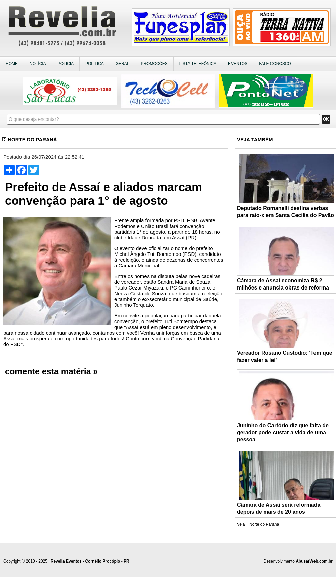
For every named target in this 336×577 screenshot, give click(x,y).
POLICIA (66, 63)
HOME (12, 63)
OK (326, 119)
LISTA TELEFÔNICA (197, 63)
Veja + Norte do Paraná (258, 524)
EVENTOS (237, 63)
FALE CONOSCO (275, 63)
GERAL (122, 63)
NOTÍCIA (38, 63)
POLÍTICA (94, 63)
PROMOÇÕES (154, 63)
